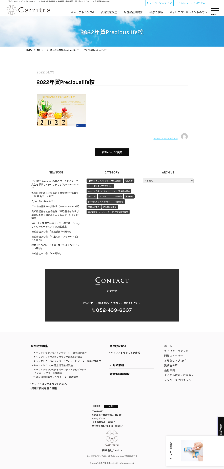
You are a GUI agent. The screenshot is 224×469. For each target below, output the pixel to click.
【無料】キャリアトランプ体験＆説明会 (104, 180)
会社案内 (169, 370)
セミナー (92, 196)
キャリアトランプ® (82, 12)
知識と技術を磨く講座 (44, 387)
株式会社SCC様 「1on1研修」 (46, 253)
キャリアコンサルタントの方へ (188, 12)
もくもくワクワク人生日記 (110, 196)
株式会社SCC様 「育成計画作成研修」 (51, 231)
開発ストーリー (173, 355)
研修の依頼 (156, 12)
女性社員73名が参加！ (43, 201)
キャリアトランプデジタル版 (100, 186)
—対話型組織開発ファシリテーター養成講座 (56, 376)
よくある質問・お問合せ (179, 374)
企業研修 (129, 196)
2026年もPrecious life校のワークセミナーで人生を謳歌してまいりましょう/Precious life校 (54, 184)
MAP (111, 405)
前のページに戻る (112, 152)
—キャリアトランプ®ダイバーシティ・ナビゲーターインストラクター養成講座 (60, 371)
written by (171, 136)
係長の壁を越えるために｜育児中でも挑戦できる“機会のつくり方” (54, 194)
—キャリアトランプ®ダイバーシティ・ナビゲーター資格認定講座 (67, 360)
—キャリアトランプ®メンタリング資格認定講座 (58, 356)
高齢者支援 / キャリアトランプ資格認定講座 (108, 212)
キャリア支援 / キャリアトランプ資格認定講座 (109, 191)
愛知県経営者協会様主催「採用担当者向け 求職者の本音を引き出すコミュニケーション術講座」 (55, 214)
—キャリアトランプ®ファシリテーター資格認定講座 (60, 352)
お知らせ (129, 180)
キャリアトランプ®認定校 (125, 352)
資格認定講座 (109, 12)
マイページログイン (160, 3)
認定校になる (118, 345)
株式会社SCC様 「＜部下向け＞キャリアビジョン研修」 (55, 246)
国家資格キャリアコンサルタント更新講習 (105, 201)
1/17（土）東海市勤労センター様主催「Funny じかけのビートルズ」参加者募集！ (56, 224)
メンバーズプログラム (192, 3)
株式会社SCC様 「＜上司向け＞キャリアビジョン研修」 (55, 238)
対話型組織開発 (133, 12)
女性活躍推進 (93, 206)
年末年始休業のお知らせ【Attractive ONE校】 (55, 206)
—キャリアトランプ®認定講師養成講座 (53, 365)
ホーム (168, 345)
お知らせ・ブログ (175, 360)
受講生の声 (171, 365)
